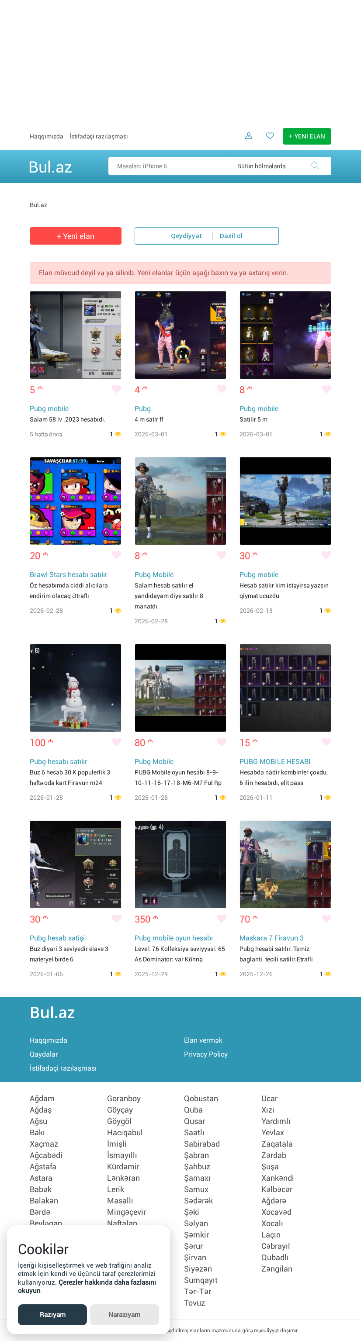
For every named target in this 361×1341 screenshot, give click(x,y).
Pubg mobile (49, 408)
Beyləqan (46, 1223)
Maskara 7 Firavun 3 (272, 938)
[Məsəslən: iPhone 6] (219, 166)
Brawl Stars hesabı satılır (69, 574)
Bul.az (50, 165)
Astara (41, 1178)
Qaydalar (44, 1054)
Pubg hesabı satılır (58, 761)
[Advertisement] (180, 61)
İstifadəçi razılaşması (98, 136)
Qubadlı (275, 1257)
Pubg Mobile (154, 574)
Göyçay (120, 1110)
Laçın (271, 1234)
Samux (196, 1189)
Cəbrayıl (275, 1246)
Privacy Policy (206, 1054)
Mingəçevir (126, 1212)
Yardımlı (276, 1121)
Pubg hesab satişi (57, 938)
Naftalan (122, 1223)
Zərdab (273, 1155)
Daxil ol (231, 236)
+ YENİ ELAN (307, 137)
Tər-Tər (197, 1291)
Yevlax (272, 1132)
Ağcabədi (46, 1155)
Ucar (269, 1098)
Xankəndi (277, 1178)
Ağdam (42, 1098)
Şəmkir (196, 1234)
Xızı (267, 1110)
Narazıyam (124, 1315)
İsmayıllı (122, 1155)
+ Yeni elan (75, 236)
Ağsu (38, 1121)
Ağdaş (41, 1110)
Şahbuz (197, 1166)
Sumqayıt (201, 1280)
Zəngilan (276, 1269)
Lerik (115, 1189)
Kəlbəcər (276, 1189)
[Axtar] (315, 166)
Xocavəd (276, 1212)
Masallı (120, 1200)
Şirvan (195, 1257)
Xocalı (272, 1223)
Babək (41, 1189)
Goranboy (124, 1098)
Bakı (37, 1132)
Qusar (194, 1121)
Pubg (143, 408)
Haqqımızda (46, 136)
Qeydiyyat (186, 236)
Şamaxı (197, 1178)
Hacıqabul (125, 1132)
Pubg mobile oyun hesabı (174, 938)
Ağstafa (43, 1166)
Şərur (193, 1246)
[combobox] (281, 166)
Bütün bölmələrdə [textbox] (261, 165)
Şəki (191, 1212)
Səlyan (196, 1223)
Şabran (196, 1155)
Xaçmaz (44, 1144)
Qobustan (201, 1098)
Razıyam (53, 1315)
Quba (193, 1110)
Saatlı (194, 1132)
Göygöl (119, 1121)
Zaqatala (277, 1144)
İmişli (117, 1144)
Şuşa (270, 1166)
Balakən (44, 1200)
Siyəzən (198, 1269)
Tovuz (194, 1303)
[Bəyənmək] (116, 390)
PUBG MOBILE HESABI (275, 761)
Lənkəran (123, 1178)
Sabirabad (202, 1144)
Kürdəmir (123, 1166)
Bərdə (40, 1212)
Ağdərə (273, 1200)
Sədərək (198, 1200)
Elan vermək (203, 1040)
